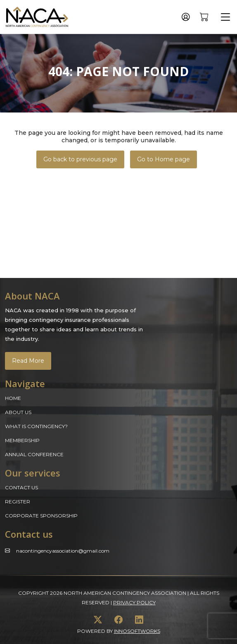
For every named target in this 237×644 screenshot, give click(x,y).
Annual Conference (34, 454)
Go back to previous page (80, 159)
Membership (22, 440)
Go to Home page (163, 159)
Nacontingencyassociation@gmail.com (62, 551)
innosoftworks (137, 631)
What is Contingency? (36, 426)
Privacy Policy (134, 602)
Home (13, 398)
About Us (18, 412)
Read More (28, 360)
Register (17, 501)
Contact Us (21, 487)
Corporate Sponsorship (41, 515)
